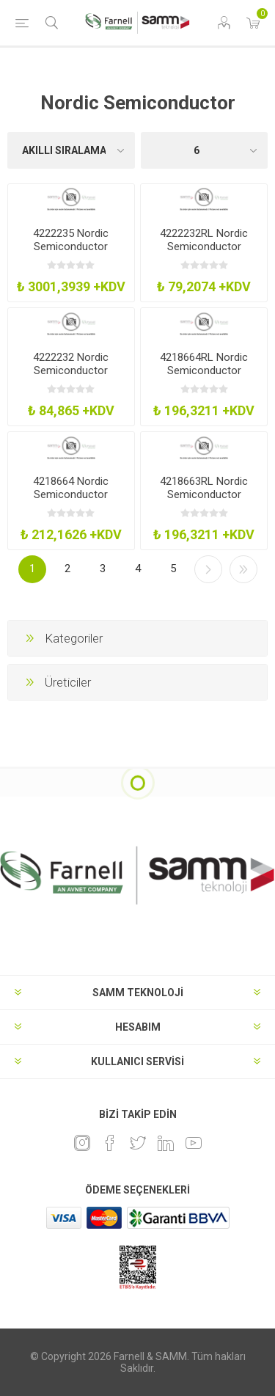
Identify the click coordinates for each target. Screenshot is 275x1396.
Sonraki (208, 569)
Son (243, 569)
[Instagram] (82, 1143)
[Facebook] (110, 1143)
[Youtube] (193, 1143)
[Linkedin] (165, 1143)
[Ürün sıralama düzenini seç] (71, 150)
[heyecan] (138, 1143)
